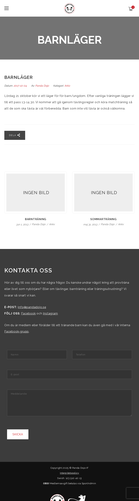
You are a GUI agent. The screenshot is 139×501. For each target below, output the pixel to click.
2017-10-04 (21, 85)
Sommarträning (103, 219)
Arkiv (67, 85)
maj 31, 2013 (90, 224)
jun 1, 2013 (22, 224)
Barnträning (35, 219)
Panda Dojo (42, 85)
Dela (14, 135)
